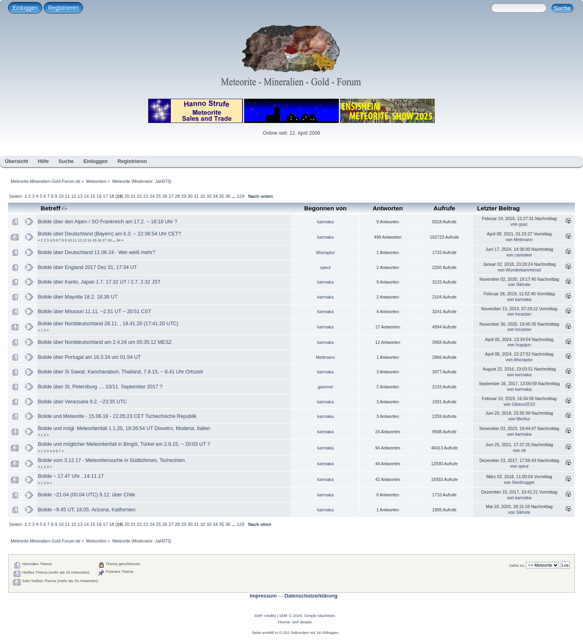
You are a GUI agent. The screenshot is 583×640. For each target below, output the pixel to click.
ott (523, 450)
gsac (523, 224)
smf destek (302, 622)
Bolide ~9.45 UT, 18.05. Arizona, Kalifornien (86, 510)
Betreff (54, 208)
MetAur (523, 418)
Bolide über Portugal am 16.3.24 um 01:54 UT (89, 357)
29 (183, 196)
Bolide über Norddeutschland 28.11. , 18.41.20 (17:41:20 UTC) (108, 323)
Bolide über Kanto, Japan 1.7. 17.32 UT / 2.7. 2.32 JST (99, 282)
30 (189, 196)
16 (98, 196)
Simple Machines (319, 615)
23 (145, 196)
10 (61, 196)
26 (164, 196)
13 (79, 196)
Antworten (387, 208)
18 (111, 196)
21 (133, 196)
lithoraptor (325, 252)
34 (215, 196)
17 (105, 196)
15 (92, 196)
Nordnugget (523, 482)
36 (228, 196)
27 (170, 196)
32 (202, 196)
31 (196, 196)
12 (73, 196)
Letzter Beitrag (498, 208)
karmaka (325, 221)
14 (86, 196)
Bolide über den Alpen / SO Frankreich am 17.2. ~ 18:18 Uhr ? (107, 222)
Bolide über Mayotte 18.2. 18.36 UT (77, 297)
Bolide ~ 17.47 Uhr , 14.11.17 (71, 476)
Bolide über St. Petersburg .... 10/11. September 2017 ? (100, 387)
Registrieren (63, 7)
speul (325, 267)
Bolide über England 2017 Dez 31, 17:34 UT (87, 267)
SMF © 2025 (290, 615)
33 (208, 196)
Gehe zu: (517, 565)
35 (221, 196)
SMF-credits (265, 615)
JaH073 (162, 181)
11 (67, 196)
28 (177, 196)
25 (158, 196)
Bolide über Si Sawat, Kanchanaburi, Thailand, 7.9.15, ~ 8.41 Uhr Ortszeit (120, 372)
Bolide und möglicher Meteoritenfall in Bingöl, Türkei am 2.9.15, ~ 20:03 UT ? (124, 444)
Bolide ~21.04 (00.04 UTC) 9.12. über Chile (86, 495)
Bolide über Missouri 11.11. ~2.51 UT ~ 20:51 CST (94, 311)
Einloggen (25, 7)
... (234, 196)
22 (139, 196)
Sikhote (523, 284)
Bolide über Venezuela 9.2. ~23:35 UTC (82, 402)
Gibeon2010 (523, 404)
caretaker (523, 254)
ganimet (325, 386)
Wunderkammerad (523, 269)
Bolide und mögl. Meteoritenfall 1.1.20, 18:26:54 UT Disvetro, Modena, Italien (124, 428)
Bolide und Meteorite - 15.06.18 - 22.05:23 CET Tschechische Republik (117, 416)
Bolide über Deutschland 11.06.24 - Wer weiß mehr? (96, 252)
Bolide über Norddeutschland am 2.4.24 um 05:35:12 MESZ (105, 342)
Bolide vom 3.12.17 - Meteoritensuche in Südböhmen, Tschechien (111, 460)
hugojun (523, 344)
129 (241, 196)
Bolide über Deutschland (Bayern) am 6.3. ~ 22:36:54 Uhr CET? (109, 234)
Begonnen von (325, 208)
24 (151, 196)
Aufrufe (444, 208)
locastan (523, 314)
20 (126, 196)
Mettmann (523, 239)
